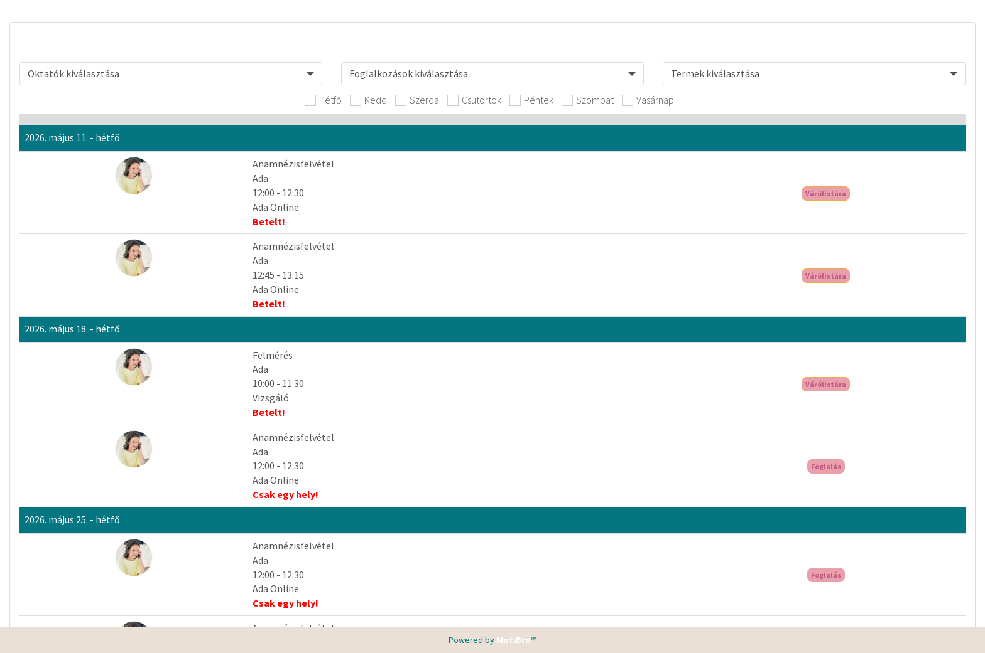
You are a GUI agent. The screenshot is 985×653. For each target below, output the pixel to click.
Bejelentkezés (871, 364)
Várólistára (871, 193)
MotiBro (513, 639)
